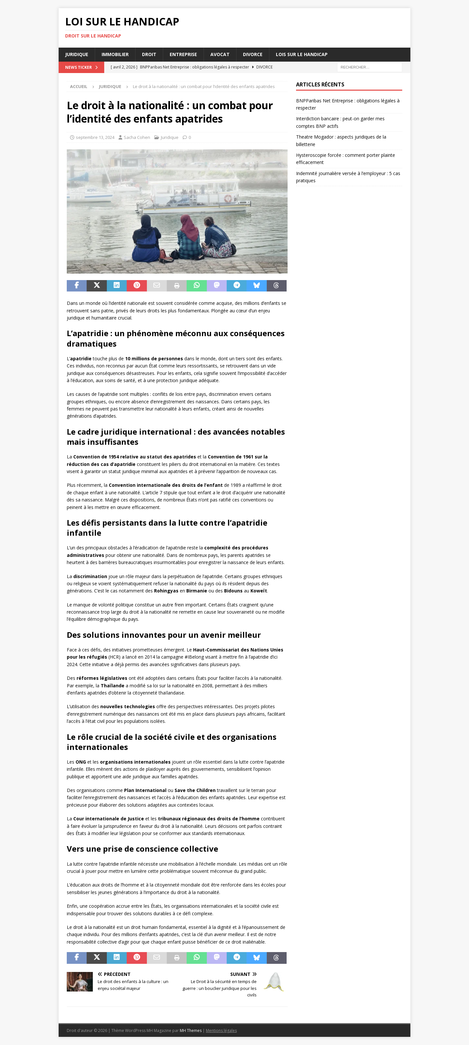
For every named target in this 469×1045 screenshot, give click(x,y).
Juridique (76, 54)
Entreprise (183, 54)
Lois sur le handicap (302, 54)
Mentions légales (221, 1030)
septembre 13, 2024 (95, 137)
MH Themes (191, 1030)
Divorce (253, 54)
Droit (149, 54)
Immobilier (115, 54)
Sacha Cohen (137, 137)
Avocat (220, 54)
